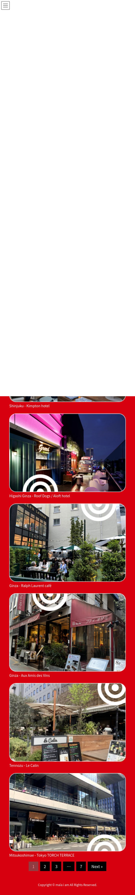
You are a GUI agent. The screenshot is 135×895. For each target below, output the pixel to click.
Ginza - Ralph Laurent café (30, 585)
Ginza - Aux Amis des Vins (29, 675)
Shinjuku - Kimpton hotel (29, 405)
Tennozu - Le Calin (24, 765)
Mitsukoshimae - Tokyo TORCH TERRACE (41, 855)
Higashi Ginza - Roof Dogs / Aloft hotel (39, 495)
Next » (97, 866)
